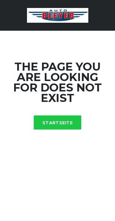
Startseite (57, 123)
